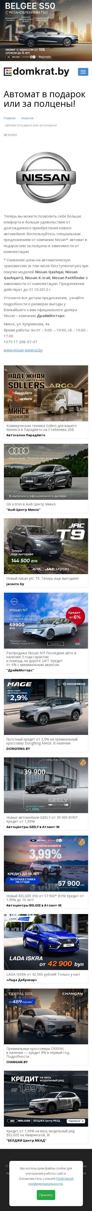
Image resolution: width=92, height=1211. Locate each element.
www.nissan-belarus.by (23, 350)
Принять (46, 1195)
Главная (9, 118)
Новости (27, 118)
